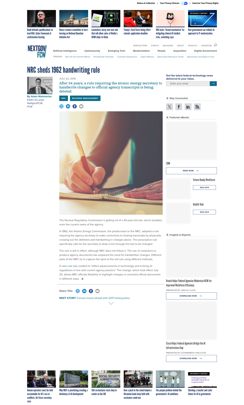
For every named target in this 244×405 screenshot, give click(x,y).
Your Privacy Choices (174, 3)
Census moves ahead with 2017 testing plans (103, 298)
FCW (29, 106)
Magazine (168, 45)
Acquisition (179, 51)
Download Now (192, 296)
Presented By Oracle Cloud (181, 290)
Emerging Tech (116, 51)
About (180, 45)
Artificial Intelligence (65, 51)
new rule (67, 266)
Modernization (141, 51)
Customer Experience (127, 56)
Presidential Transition (104, 56)
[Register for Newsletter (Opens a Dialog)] (213, 83)
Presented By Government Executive (186, 352)
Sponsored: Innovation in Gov (200, 56)
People (162, 51)
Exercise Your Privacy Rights (205, 3)
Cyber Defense (147, 56)
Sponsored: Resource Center (170, 56)
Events (155, 45)
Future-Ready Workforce (204, 180)
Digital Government (205, 51)
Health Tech (198, 204)
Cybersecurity (92, 51)
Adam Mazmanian (41, 96)
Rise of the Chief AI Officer (77, 56)
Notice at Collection (146, 3)
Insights (192, 45)
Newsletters (140, 45)
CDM (168, 163)
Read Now (191, 170)
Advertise (206, 45)
